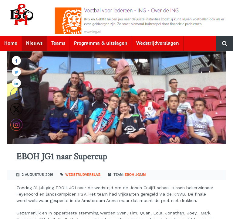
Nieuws (34, 43)
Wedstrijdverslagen (157, 43)
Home (10, 43)
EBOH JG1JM (135, 175)
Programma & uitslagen (100, 43)
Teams (58, 43)
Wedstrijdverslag (82, 175)
